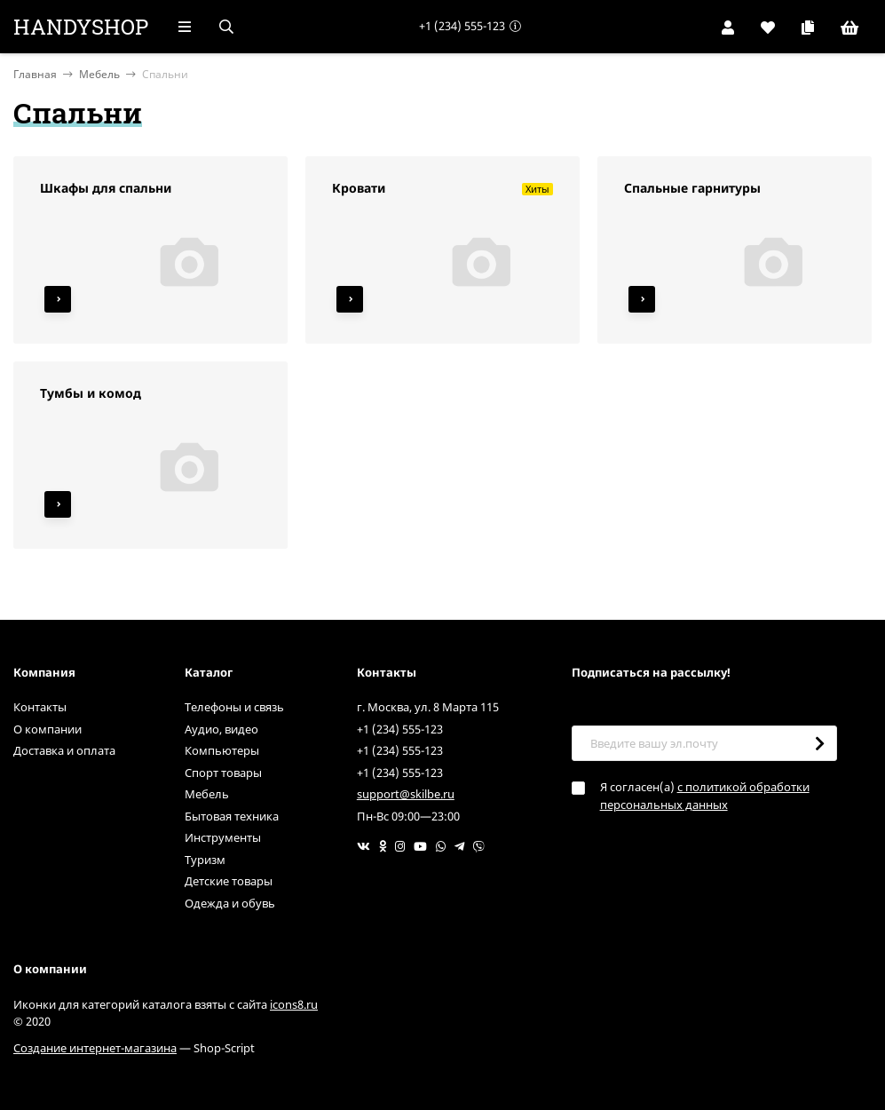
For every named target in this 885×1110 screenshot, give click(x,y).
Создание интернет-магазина (95, 1048)
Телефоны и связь (234, 707)
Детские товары (229, 881)
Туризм (205, 860)
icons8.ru (294, 1004)
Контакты (40, 707)
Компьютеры (222, 750)
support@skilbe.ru (405, 794)
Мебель (99, 74)
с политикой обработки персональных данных (705, 796)
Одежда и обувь (230, 903)
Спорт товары (223, 773)
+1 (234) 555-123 (462, 26)
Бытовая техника (232, 816)
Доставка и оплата (64, 750)
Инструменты (223, 837)
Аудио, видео (221, 729)
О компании (47, 729)
